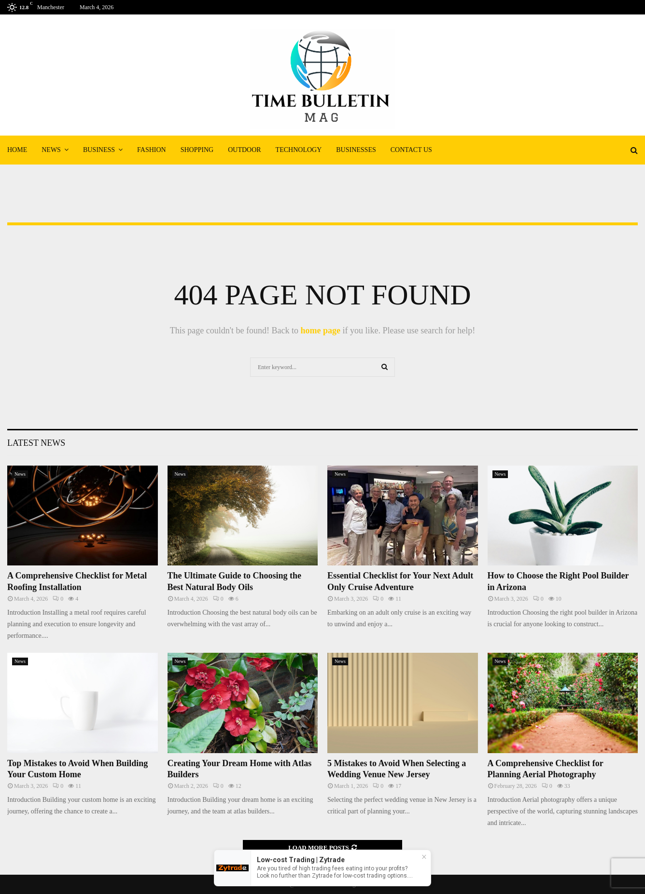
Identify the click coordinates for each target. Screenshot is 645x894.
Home (17, 149)
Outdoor (244, 149)
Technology (299, 149)
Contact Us (411, 149)
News (51, 149)
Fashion (151, 149)
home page (320, 330)
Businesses (356, 149)
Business (99, 149)
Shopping (197, 149)
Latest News (36, 443)
